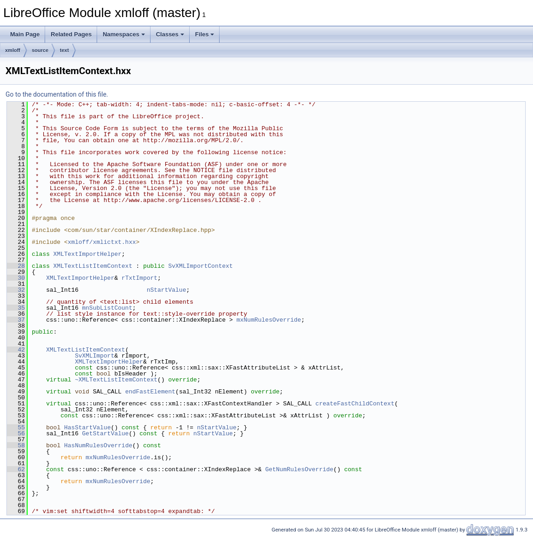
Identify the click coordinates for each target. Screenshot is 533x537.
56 (16, 433)
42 (16, 350)
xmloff (12, 50)
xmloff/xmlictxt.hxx (102, 242)
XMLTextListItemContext (93, 266)
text (64, 50)
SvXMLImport (95, 356)
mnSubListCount (107, 308)
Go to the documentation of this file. (57, 94)
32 (16, 290)
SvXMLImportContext (200, 266)
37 (16, 320)
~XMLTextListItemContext (116, 379)
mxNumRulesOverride (269, 320)
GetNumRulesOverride (299, 469)
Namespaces (124, 34)
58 (16, 445)
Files (204, 34)
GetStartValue (105, 433)
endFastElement (150, 391)
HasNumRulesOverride (98, 445)
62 (16, 469)
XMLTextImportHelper (87, 254)
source (40, 50)
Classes (170, 34)
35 (16, 308)
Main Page (25, 34)
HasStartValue (87, 427)
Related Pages (71, 34)
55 (16, 427)
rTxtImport (139, 278)
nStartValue (166, 290)
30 (16, 278)
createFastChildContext (354, 403)
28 (16, 266)
